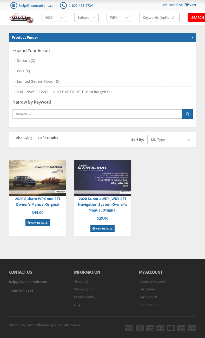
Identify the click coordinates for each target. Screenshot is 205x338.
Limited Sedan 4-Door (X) (39, 81)
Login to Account (153, 281)
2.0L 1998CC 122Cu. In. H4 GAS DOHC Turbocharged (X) (64, 91)
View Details (38, 223)
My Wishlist (148, 297)
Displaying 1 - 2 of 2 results (37, 137)
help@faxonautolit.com (38, 5)
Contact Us (148, 304)
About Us (81, 281)
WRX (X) (23, 70)
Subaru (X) (26, 60)
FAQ (77, 304)
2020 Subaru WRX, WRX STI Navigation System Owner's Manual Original (102, 204)
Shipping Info (84, 289)
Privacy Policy (84, 297)
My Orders (148, 289)
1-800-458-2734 (81, 5)
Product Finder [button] (25, 37)
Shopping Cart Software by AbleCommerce (44, 324)
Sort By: (137, 139)
